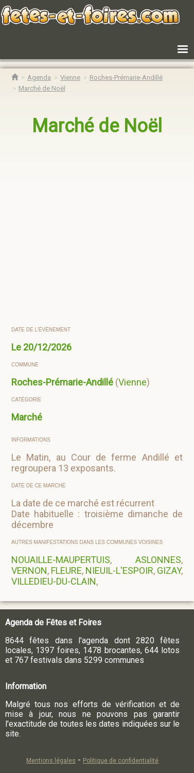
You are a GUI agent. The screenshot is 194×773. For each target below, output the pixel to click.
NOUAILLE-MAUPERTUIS (60, 559)
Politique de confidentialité (120, 760)
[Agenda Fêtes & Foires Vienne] (70, 77)
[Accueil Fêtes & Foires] (14, 77)
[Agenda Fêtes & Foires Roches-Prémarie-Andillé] (126, 77)
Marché (26, 417)
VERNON (29, 570)
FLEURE (66, 570)
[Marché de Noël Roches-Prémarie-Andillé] (42, 88)
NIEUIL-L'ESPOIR (119, 570)
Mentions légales (51, 760)
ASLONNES (158, 559)
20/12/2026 (47, 347)
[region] (97, 231)
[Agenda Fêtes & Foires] (39, 77)
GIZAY (169, 570)
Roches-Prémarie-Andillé (62, 382)
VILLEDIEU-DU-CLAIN (53, 581)
